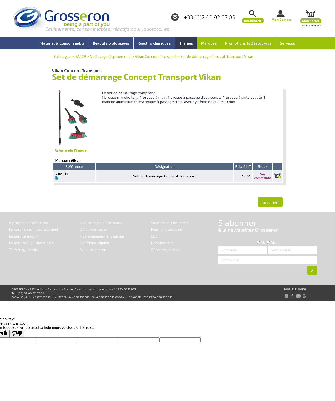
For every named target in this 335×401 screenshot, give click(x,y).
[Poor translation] (17, 333)
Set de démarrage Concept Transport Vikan (216, 56)
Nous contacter (93, 249)
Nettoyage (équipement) (110, 56)
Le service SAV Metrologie (31, 243)
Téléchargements (23, 249)
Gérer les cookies (166, 249)
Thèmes (186, 43)
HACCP (80, 56)
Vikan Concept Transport (156, 56)
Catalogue (62, 56)
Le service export (24, 236)
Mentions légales (94, 243)
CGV (154, 236)
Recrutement (162, 243)
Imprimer (270, 202)
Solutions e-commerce (170, 222)
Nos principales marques (101, 222)
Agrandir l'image (71, 150)
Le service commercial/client (33, 229)
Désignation (164, 166)
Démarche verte (93, 229)
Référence (74, 166)
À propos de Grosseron (28, 222)
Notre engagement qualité (102, 236)
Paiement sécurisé (166, 229)
